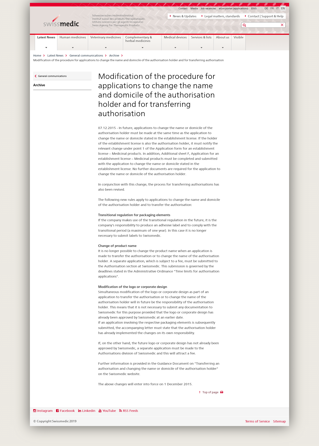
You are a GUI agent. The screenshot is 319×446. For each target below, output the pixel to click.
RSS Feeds (130, 411)
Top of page (210, 392)
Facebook (67, 411)
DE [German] (266, 8)
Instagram (45, 411)
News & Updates (183, 16)
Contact (183, 8)
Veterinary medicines (105, 37)
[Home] (96, 20)
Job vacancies (208, 8)
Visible (238, 37)
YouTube (109, 411)
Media (194, 8)
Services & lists (201, 37)
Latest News (47, 39)
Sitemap (279, 421)
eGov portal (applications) (233, 8)
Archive (114, 55)
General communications (86, 55)
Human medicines (73, 37)
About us (222, 37)
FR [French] (272, 8)
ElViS (254, 8)
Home (37, 55)
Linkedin (88, 411)
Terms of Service (257, 421)
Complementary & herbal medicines (138, 39)
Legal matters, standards (221, 16)
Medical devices (175, 37)
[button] (245, 25)
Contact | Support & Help (264, 16)
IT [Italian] (277, 8)
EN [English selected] (283, 8)
